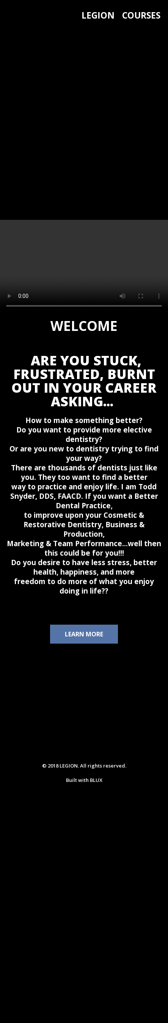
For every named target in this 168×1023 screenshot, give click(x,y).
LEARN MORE (84, 634)
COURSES (141, 15)
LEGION (98, 15)
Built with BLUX (84, 780)
